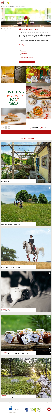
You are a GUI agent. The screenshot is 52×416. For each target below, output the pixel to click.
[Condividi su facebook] (6, 127)
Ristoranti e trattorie (11, 6)
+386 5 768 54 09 (24, 53)
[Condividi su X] (9, 127)
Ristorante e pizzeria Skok (21, 6)
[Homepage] (2, 2)
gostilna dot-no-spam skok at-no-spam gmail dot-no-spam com (27, 58)
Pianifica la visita (5, 6)
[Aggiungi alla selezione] (33, 127)
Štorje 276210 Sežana (23, 50)
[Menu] (50, 2)
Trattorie (15, 6)
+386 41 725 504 (24, 55)
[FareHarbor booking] (49, 409)
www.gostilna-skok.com (25, 62)
